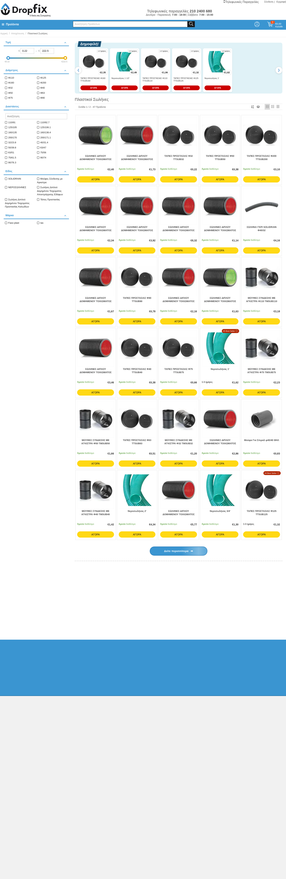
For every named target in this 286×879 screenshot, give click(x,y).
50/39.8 (12, 147)
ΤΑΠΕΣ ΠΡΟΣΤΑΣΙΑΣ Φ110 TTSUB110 (154, 79)
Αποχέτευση (17, 33)
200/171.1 (45, 137)
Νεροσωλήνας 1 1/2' (120, 78)
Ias (41, 222)
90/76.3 (12, 162)
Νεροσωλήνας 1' (211, 78)
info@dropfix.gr (229, 731)
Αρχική (4, 33)
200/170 (12, 137)
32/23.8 (12, 142)
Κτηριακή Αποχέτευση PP (137, 621)
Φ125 (43, 77)
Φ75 (10, 97)
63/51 (11, 152)
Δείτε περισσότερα (178, 552)
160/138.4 (45, 132)
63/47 (43, 147)
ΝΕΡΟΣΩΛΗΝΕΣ (17, 187)
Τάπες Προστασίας (50, 199)
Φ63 (42, 93)
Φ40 (42, 87)
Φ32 (10, 87)
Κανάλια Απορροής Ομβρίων (216, 621)
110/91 (12, 122)
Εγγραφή (281, 1)
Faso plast (13, 222)
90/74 (43, 157)
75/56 (43, 152)
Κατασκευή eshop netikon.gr (243, 762)
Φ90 (42, 97)
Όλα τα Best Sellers (262, 574)
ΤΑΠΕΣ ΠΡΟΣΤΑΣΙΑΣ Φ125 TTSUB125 (185, 79)
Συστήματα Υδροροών (246, 621)
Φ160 (11, 82)
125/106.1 (45, 127)
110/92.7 (45, 122)
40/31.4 (44, 142)
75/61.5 (12, 157)
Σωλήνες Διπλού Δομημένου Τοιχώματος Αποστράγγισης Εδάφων (50, 191)
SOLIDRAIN (14, 178)
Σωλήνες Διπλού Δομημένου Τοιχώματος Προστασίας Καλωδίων (17, 203)
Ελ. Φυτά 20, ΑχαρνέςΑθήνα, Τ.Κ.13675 (233, 709)
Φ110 (11, 77)
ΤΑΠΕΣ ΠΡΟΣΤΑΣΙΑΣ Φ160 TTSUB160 (92, 79)
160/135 (12, 132)
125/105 (12, 127)
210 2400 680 (228, 716)
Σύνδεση (268, 1)
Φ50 (10, 93)
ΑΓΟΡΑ (93, 88)
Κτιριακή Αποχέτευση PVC (106, 621)
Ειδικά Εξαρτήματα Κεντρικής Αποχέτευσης (176, 621)
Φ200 (43, 82)
